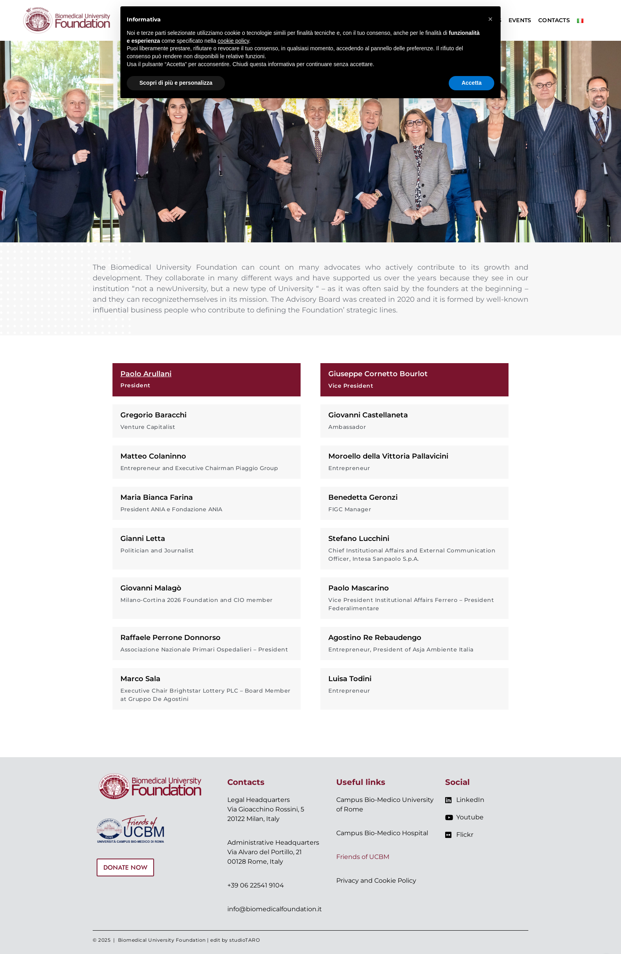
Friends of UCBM (362, 857)
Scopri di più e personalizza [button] (175, 83)
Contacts (554, 20)
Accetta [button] (471, 83)
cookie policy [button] (233, 41)
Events (520, 20)
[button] (490, 19)
